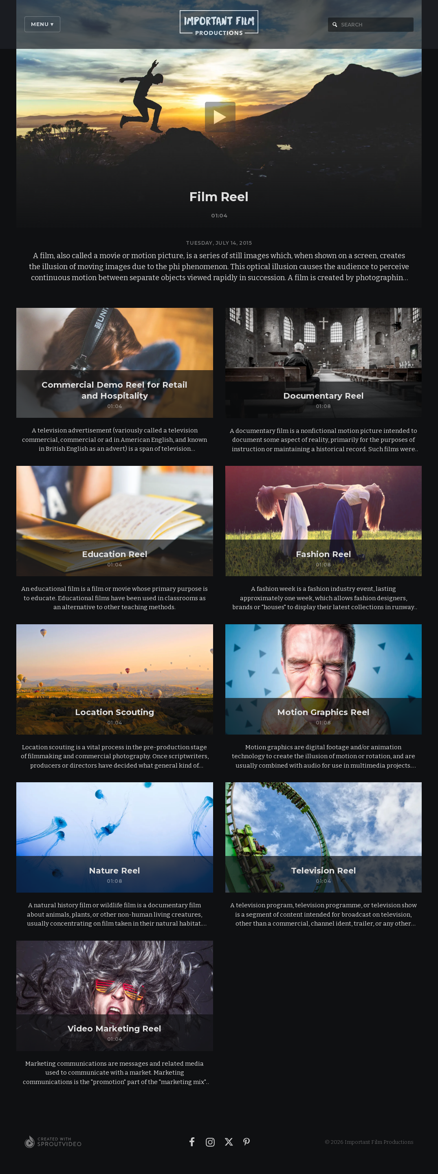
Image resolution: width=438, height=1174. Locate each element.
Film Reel (219, 196)
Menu (42, 24)
